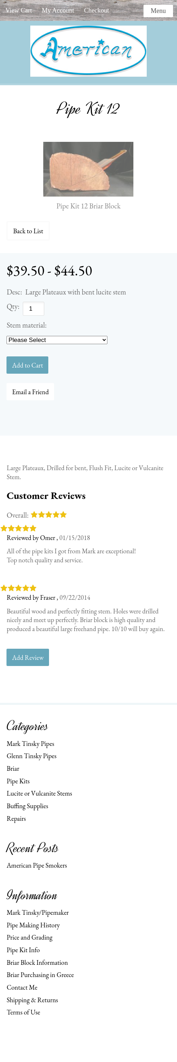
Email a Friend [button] (30, 391)
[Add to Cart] (27, 365)
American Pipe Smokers (36, 865)
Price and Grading (29, 937)
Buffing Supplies (27, 805)
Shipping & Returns (32, 999)
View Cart (18, 10)
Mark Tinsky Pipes (30, 743)
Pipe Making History (33, 925)
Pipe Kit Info (23, 949)
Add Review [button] (28, 657)
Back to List (28, 230)
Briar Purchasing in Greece (40, 974)
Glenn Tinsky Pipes (31, 755)
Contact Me (21, 987)
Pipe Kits (18, 781)
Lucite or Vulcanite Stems (39, 793)
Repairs (16, 818)
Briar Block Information (37, 962)
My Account (58, 10)
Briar (12, 768)
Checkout (96, 10)
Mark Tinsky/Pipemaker (37, 912)
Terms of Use (23, 1012)
